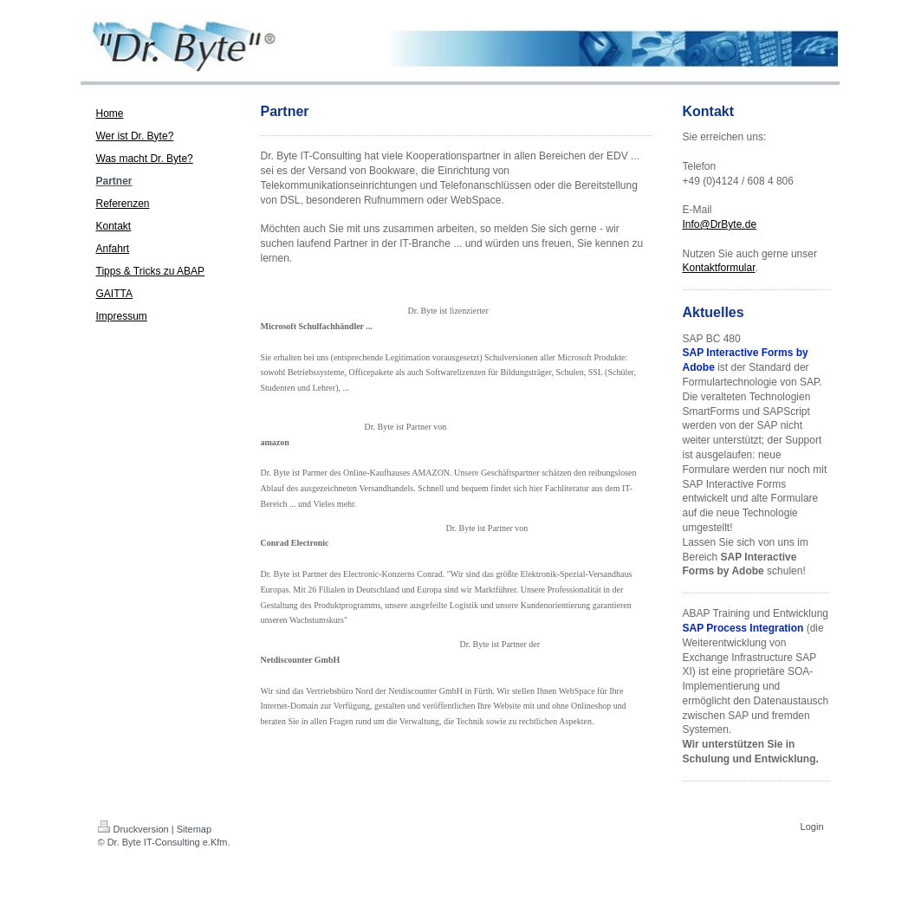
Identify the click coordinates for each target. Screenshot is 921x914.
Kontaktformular (719, 268)
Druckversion (133, 829)
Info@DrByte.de (720, 224)
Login (812, 826)
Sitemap (194, 829)
